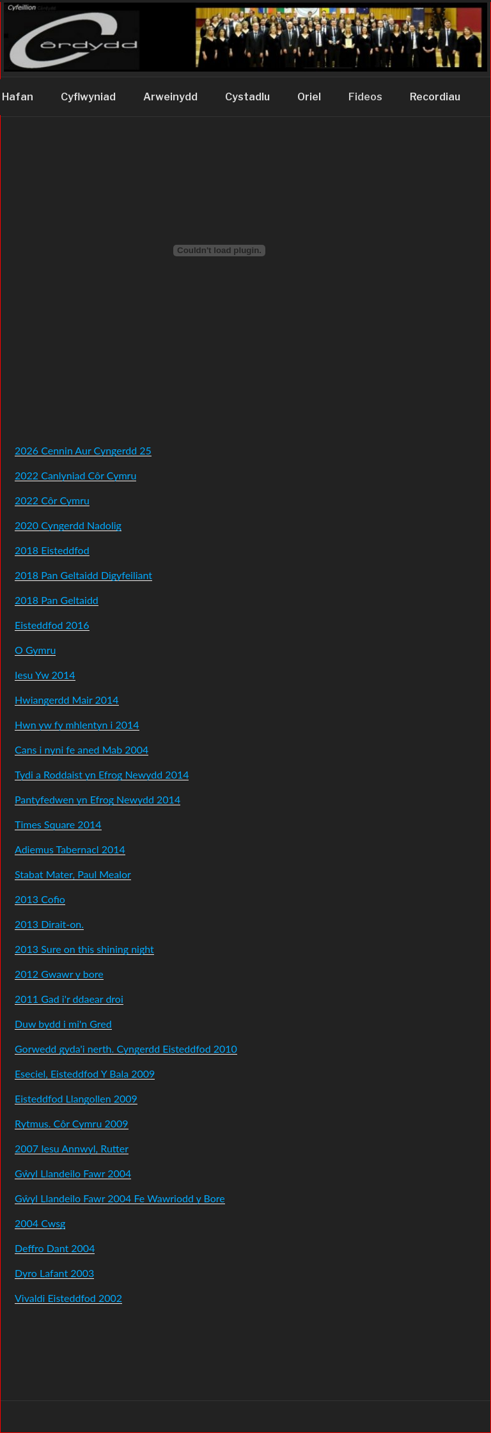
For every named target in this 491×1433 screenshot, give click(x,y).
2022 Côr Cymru (52, 500)
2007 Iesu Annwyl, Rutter (72, 1148)
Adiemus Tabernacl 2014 (70, 849)
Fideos (365, 97)
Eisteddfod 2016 (52, 625)
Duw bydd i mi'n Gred (63, 1024)
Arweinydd (170, 97)
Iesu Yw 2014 (45, 675)
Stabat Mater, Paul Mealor (73, 874)
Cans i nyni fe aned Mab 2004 (81, 749)
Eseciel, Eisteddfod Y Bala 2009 (85, 1073)
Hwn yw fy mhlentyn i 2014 (77, 724)
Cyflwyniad (88, 97)
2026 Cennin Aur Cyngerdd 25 (83, 450)
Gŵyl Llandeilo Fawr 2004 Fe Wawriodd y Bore (120, 1198)
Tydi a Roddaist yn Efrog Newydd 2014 (102, 774)
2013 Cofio (40, 899)
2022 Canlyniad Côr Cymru (75, 475)
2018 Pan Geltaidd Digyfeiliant (83, 575)
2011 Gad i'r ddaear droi (69, 999)
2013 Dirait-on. (49, 924)
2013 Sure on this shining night (84, 949)
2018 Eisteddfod (52, 550)
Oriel (309, 97)
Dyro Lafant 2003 (54, 1273)
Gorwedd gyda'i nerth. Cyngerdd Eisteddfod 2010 (126, 1048)
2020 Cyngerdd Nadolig (68, 525)
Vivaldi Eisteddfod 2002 (68, 1298)
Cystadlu (247, 97)
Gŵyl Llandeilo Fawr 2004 (73, 1173)
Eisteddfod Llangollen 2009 (76, 1098)
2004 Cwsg (40, 1223)
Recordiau (435, 97)
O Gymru (35, 650)
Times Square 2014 (58, 824)
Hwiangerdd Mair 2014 (67, 699)
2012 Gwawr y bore (59, 974)
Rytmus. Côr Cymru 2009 (72, 1123)
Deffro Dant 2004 (55, 1248)
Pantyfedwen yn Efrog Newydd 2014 (97, 799)
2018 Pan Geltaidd (56, 600)
